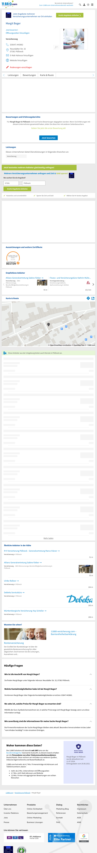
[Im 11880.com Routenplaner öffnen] (88, 298)
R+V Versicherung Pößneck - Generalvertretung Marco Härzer (30, 550)
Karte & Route (47, 75)
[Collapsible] (91, 674)
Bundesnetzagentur (14, 753)
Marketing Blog (62, 809)
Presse (6, 822)
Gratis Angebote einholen (69, 15)
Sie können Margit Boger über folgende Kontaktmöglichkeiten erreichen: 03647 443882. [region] (38, 695)
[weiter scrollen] (93, 75)
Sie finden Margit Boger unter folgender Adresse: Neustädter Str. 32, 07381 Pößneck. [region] (37, 680)
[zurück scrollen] (4, 75)
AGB (79, 818)
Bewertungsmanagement (37, 813)
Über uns (7, 809)
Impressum (81, 809)
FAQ (58, 822)
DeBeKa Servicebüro (13, 592)
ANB (79, 822)
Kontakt (59, 818)
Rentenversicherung (14, 642)
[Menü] (93, 4)
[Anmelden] (85, 4)
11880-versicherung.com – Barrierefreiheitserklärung (63, 633)
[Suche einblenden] (81, 4)
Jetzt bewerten (48, 137)
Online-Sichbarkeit (34, 809)
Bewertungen (29, 75)
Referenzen (61, 813)
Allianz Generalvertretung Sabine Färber (23, 277)
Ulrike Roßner (10, 580)
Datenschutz (82, 813)
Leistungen (13, 75)
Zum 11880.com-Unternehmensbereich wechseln (56, 5)
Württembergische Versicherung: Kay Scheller (24, 610)
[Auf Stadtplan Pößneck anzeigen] (93, 298)
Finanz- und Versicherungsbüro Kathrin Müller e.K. (70, 277)
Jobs (6, 818)
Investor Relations (11, 813)
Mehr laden (48, 538)
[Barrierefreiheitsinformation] (89, 4)
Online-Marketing (34, 818)
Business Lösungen (35, 822)
